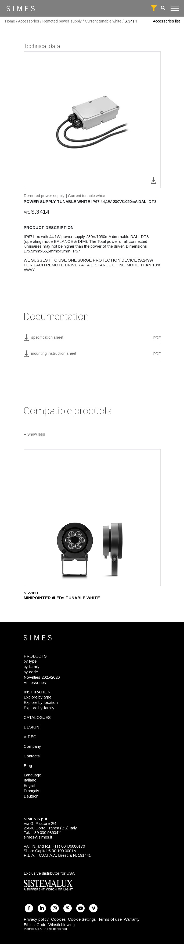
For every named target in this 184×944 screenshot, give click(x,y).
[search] (163, 8)
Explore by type (37, 697)
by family (32, 666)
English (30, 785)
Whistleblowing (61, 924)
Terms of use (110, 919)
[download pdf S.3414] (92, 339)
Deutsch (31, 796)
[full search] (154, 8)
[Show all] (92, 434)
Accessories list (166, 21)
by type (30, 661)
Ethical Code (35, 924)
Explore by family (39, 707)
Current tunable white (103, 21)
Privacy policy (36, 919)
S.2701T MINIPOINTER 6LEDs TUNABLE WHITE (62, 595)
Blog (28, 765)
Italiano (30, 780)
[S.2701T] (92, 517)
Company (32, 746)
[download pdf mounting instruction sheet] (92, 355)
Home (10, 21)
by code (31, 672)
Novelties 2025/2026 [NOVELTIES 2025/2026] (42, 677)
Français (31, 790)
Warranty (132, 919)
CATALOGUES (37, 717)
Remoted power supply (62, 21)
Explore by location (41, 702)
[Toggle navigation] (174, 8)
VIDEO (30, 736)
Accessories (28, 21)
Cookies (58, 919)
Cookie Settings (82, 919)
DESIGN (31, 727)
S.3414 (131, 21)
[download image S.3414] (153, 180)
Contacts (32, 756)
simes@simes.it (38, 837)
